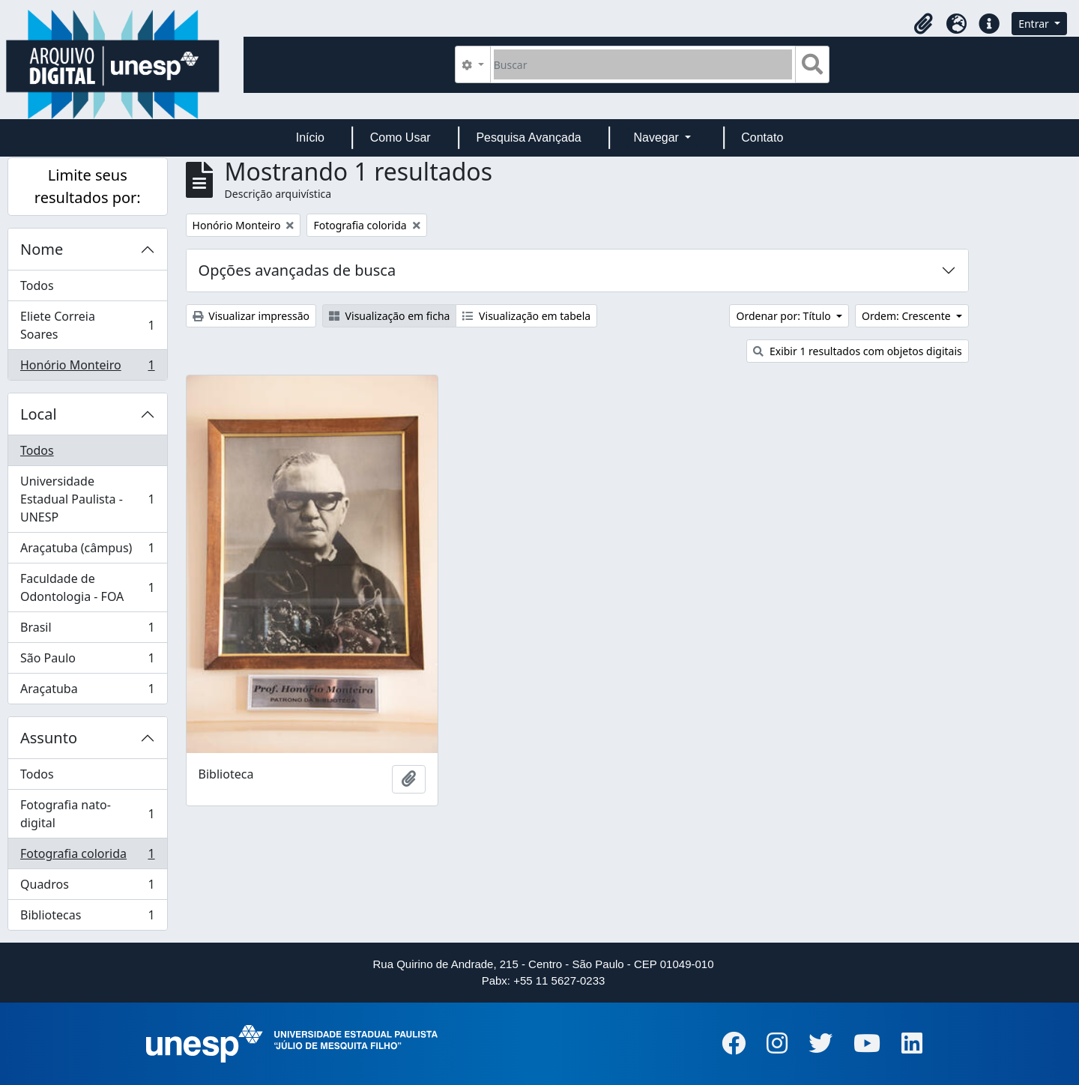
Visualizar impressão (251, 316)
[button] (923, 23)
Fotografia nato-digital (87, 814)
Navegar (657, 137)
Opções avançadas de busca (297, 270)
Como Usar (400, 137)
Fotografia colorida (87, 856)
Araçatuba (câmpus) (87, 551)
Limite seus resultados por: (87, 186)
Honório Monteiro (87, 368)
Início (310, 137)
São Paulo (87, 661)
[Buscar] (643, 64)
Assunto (48, 738)
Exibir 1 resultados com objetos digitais (857, 351)
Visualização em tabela (526, 316)
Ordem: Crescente (907, 316)
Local (38, 414)
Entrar (1034, 23)
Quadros (87, 887)
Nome (41, 249)
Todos (37, 285)
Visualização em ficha (389, 316)
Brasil (87, 630)
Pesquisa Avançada (528, 137)
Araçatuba (87, 692)
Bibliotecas (87, 918)
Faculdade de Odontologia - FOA (87, 587)
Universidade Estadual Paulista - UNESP (87, 499)
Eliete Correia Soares (87, 325)
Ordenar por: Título (784, 316)
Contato (762, 137)
